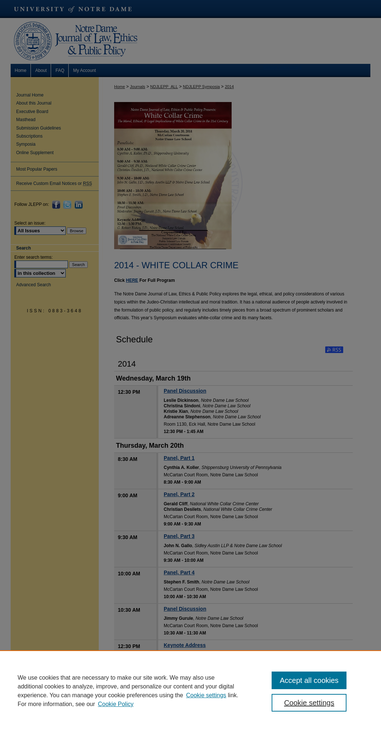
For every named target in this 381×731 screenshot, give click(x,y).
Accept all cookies (309, 680)
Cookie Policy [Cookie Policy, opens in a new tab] (116, 704)
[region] (190, 690)
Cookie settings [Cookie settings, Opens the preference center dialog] (309, 703)
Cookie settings (206, 695)
